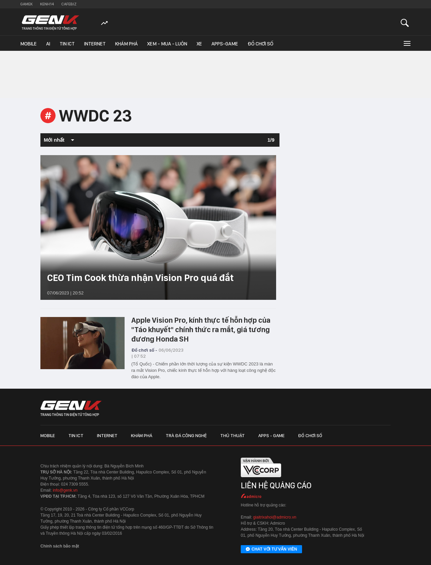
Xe (199, 44)
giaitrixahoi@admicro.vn (274, 517)
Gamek (26, 4)
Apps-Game (224, 44)
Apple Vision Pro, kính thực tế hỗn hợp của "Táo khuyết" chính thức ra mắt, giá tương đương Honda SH (200, 329)
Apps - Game (271, 435)
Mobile (28, 44)
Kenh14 (47, 4)
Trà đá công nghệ (186, 435)
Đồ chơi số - (144, 350)
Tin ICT (67, 44)
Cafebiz (68, 4)
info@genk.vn (65, 490)
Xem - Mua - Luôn (167, 44)
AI (48, 44)
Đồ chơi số (260, 44)
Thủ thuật (232, 435)
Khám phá (126, 44)
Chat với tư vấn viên (271, 549)
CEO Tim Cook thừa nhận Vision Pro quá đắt (140, 277)
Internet (95, 44)
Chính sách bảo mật (59, 546)
